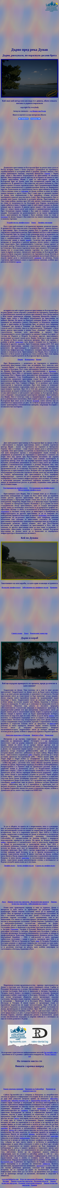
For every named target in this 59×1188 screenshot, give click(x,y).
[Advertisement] (29, 29)
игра (49, 397)
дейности (46, 1164)
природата (41, 1108)
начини (32, 1134)
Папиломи (49, 735)
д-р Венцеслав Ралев (38, 111)
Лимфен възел (9, 866)
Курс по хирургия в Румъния (31, 1179)
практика (25, 858)
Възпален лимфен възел (11, 587)
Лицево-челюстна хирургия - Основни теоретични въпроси (29, 1182)
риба (30, 755)
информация (25, 1138)
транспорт (19, 342)
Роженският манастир (38, 633)
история (36, 401)
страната (24, 1110)
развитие (37, 258)
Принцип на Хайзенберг (34, 1089)
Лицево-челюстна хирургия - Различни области (29, 1181)
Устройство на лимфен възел (18, 223)
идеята (51, 716)
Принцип (53, 587)
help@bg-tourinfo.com (20, 1101)
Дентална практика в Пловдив (18, 735)
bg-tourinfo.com (50, 1052)
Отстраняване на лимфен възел (41, 488)
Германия (14, 929)
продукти (40, 1166)
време (18, 262)
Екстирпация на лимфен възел (15, 488)
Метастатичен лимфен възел (29, 490)
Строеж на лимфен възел (45, 866)
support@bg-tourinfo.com (40, 1101)
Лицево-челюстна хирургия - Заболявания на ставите (34, 903)
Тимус (33, 223)
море (37, 941)
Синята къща (17, 633)
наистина (54, 1136)
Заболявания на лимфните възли (35, 587)
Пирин (20, 359)
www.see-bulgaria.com (10, 1179)
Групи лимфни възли (25, 866)
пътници (4, 217)
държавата (5, 511)
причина (4, 1128)
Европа (47, 173)
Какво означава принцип (13, 1089)
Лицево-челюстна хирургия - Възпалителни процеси (28, 902)
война (3, 842)
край (13, 782)
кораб (28, 240)
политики (42, 515)
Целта (11, 1130)
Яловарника (29, 359)
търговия (24, 191)
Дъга (4, 902)
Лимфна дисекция (45, 223)
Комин (38, 359)
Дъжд (26, 633)
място (16, 1118)
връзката (52, 371)
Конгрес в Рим (37, 735)
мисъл (55, 1172)
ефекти (52, 724)
